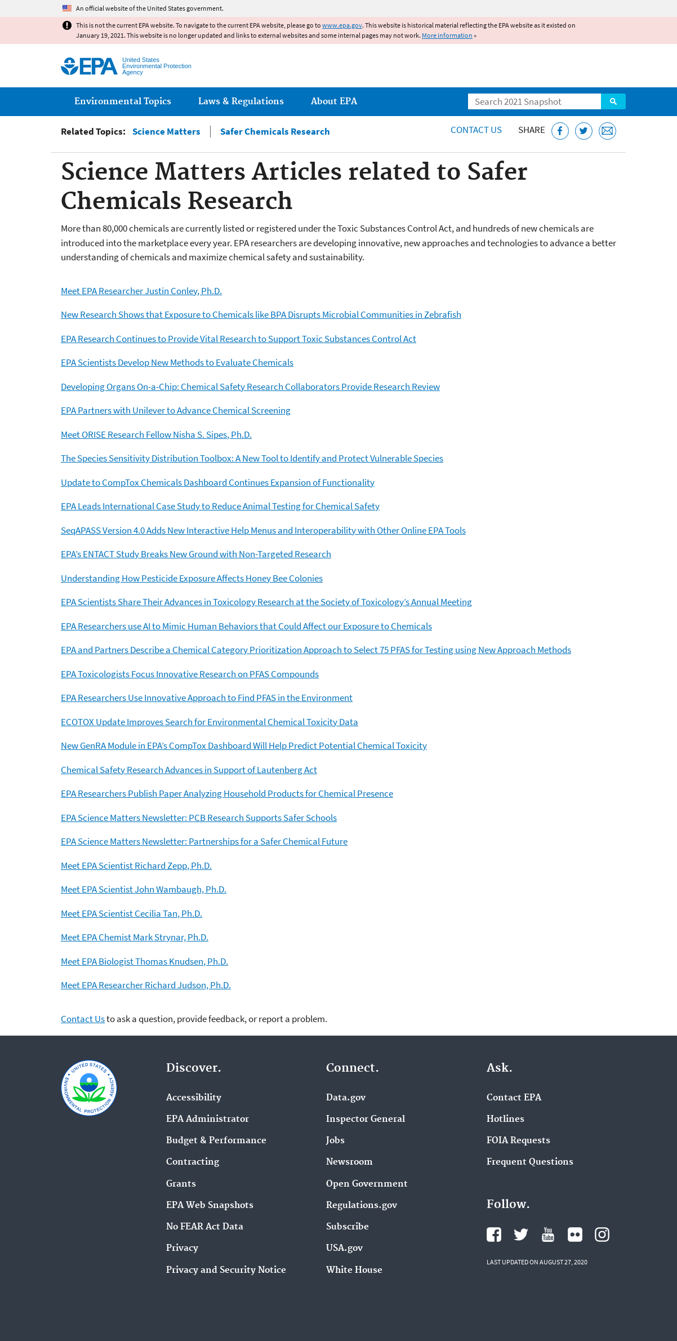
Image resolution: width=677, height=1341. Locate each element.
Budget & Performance (216, 1141)
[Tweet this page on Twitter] (584, 131)
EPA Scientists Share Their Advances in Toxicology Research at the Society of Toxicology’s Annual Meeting (266, 602)
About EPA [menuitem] (334, 101)
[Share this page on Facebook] (560, 131)
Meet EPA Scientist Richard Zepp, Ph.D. (136, 865)
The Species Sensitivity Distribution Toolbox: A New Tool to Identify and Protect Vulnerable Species (252, 458)
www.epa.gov (342, 25)
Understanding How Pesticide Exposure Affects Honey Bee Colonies (192, 578)
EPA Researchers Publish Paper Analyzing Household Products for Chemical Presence (227, 793)
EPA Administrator (207, 1119)
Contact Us (476, 129)
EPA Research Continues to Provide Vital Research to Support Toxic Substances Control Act (238, 338)
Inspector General (365, 1119)
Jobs (335, 1141)
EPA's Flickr (575, 1234)
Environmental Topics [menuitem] (122, 101)
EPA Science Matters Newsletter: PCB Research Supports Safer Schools (199, 817)
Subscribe (347, 1227)
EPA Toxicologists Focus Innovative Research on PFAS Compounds (190, 674)
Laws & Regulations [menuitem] (241, 101)
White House (354, 1270)
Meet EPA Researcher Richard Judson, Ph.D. (146, 985)
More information (447, 35)
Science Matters (166, 131)
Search (613, 101)
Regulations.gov (361, 1206)
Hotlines (505, 1119)
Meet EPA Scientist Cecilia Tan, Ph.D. (131, 913)
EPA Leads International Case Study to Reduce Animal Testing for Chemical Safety (220, 506)
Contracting (192, 1162)
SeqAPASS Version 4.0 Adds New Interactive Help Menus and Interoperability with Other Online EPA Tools (263, 530)
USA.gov (344, 1249)
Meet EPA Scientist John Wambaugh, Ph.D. (143, 889)
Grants (181, 1184)
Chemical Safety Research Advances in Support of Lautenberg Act (189, 769)
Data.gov (346, 1098)
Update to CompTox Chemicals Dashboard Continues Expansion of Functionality (218, 482)
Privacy (182, 1249)
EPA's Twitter (521, 1234)
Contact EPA (514, 1098)
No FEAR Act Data (204, 1227)
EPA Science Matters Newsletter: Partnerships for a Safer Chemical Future (204, 841)
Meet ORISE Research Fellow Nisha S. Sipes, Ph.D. (156, 434)
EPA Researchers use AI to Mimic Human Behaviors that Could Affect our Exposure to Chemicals (246, 626)
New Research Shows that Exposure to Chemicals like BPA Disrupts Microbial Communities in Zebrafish (261, 314)
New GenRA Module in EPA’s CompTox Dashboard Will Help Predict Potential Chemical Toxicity (244, 745)
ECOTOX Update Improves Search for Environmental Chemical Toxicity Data (209, 722)
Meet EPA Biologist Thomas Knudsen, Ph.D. (144, 961)
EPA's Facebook (494, 1234)
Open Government (367, 1184)
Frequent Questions (530, 1162)
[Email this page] (607, 131)
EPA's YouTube (548, 1234)
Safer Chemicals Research (275, 131)
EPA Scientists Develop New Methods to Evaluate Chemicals (177, 362)
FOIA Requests (518, 1141)
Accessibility (193, 1098)
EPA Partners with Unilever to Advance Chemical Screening (176, 410)
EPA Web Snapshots (209, 1206)
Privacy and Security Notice (226, 1270)
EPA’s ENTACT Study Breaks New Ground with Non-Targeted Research (196, 554)
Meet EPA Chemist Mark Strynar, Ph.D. (134, 937)
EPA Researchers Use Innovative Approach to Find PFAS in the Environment (207, 697)
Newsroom (349, 1162)
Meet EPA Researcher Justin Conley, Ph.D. (141, 291)
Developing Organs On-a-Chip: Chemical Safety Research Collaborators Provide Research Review (250, 386)
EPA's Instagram (602, 1234)
